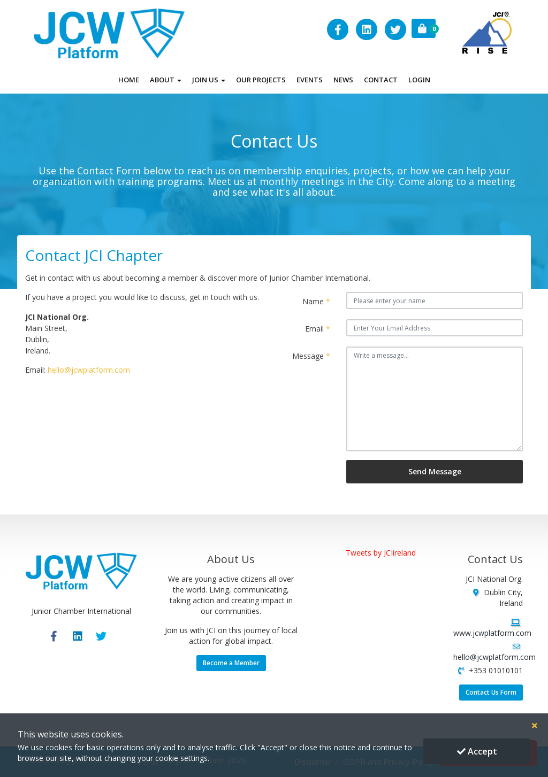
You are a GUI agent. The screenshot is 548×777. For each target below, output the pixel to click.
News (343, 79)
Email (317, 329)
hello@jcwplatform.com (89, 370)
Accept (477, 751)
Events (309, 79)
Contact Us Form (491, 692)
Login (419, 79)
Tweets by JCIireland (381, 553)
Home (128, 79)
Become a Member (231, 662)
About (165, 79)
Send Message (434, 471)
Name (316, 301)
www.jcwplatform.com (492, 633)
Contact (381, 79)
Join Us (208, 79)
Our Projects (261, 79)
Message (311, 356)
